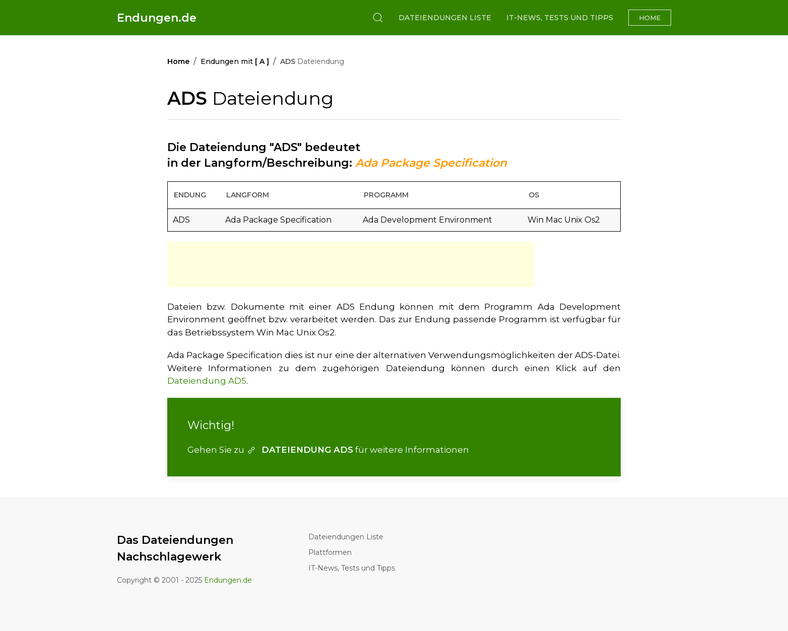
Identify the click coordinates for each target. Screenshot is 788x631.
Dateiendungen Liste (445, 17)
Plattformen (330, 552)
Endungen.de (156, 18)
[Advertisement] (350, 264)
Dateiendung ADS (206, 381)
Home (650, 18)
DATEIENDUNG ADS (299, 450)
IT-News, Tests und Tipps (559, 17)
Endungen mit (235, 61)
